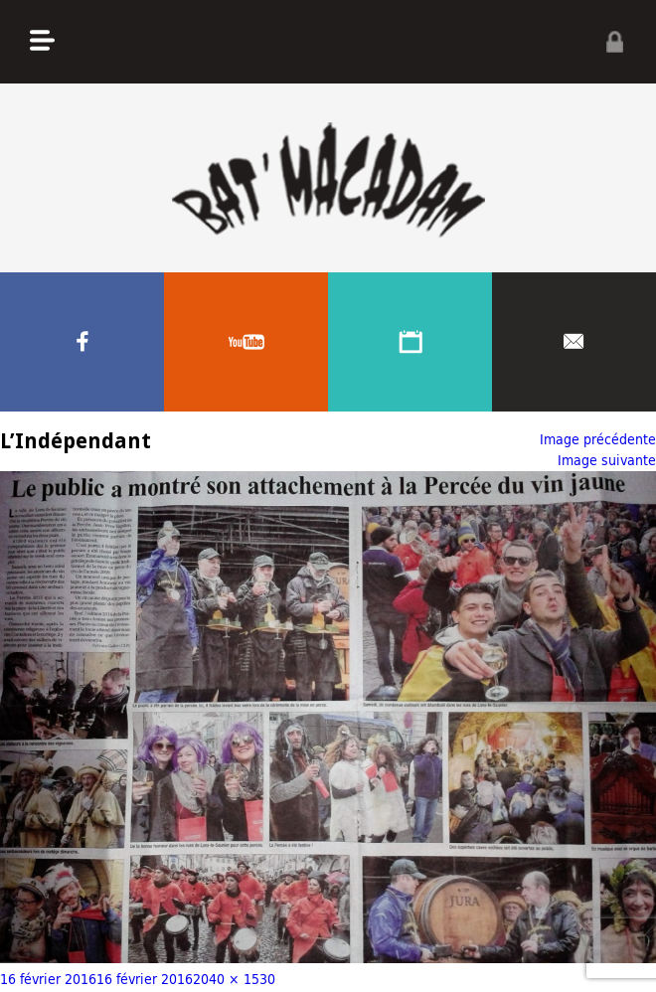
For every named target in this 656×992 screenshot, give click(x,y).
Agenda (410, 342)
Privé (614, 41)
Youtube (246, 342)
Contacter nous (574, 342)
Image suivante (607, 459)
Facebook (82, 342)
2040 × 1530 (234, 978)
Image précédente (598, 438)
